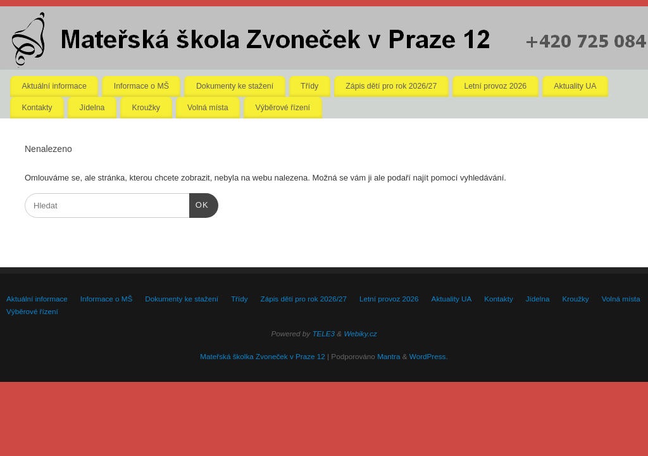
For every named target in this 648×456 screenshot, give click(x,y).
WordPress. (428, 356)
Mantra (388, 356)
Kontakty (37, 107)
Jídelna (92, 107)
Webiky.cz (360, 333)
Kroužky (146, 107)
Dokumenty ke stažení (234, 86)
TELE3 (323, 333)
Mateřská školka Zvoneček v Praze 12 (262, 356)
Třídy (309, 86)
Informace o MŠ (141, 86)
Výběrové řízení (283, 107)
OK (199, 204)
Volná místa (207, 107)
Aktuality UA (575, 86)
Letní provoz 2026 (495, 86)
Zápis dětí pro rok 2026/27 (391, 86)
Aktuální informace (54, 86)
